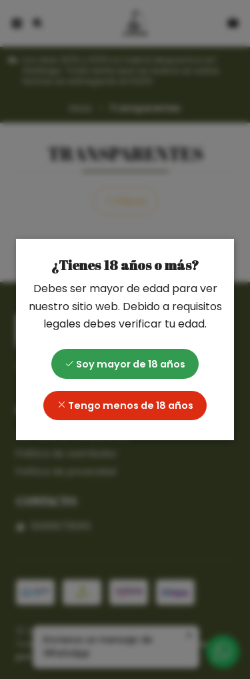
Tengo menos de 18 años (125, 405)
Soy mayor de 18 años (125, 364)
